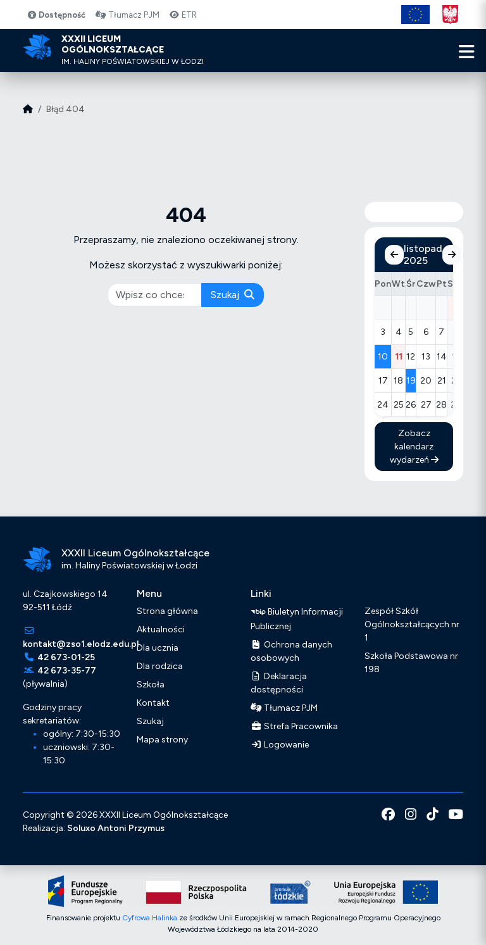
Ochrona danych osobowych (291, 651)
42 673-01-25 (66, 657)
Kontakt (153, 703)
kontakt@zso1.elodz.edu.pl (81, 644)
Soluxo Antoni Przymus (116, 828)
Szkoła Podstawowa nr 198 (411, 663)
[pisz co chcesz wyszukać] (155, 295)
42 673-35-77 (66, 670)
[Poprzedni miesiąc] (394, 255)
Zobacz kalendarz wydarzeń (414, 446)
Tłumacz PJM (127, 15)
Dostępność (56, 15)
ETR (183, 15)
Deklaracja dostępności (279, 683)
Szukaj (232, 295)
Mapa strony (162, 739)
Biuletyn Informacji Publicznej (297, 618)
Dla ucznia (157, 647)
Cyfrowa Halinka (149, 917)
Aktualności (161, 629)
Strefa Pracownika (294, 726)
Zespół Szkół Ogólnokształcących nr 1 (411, 624)
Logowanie (280, 744)
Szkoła (151, 684)
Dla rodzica (160, 666)
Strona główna (167, 611)
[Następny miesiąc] (451, 255)
